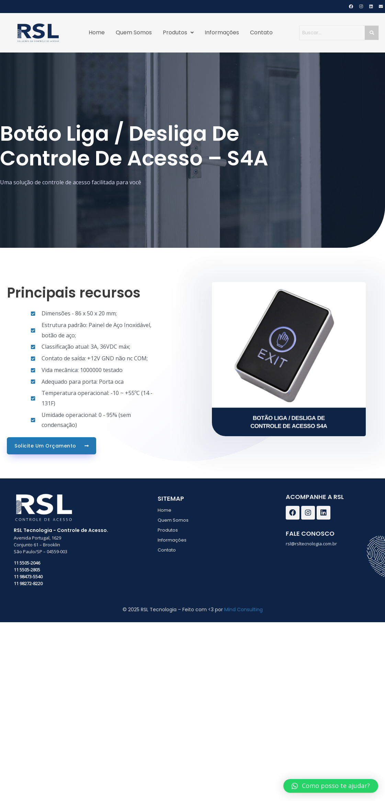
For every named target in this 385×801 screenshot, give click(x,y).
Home (97, 32)
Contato (261, 32)
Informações (222, 32)
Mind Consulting (243, 609)
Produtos (178, 32)
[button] (330, 786)
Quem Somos (134, 32)
